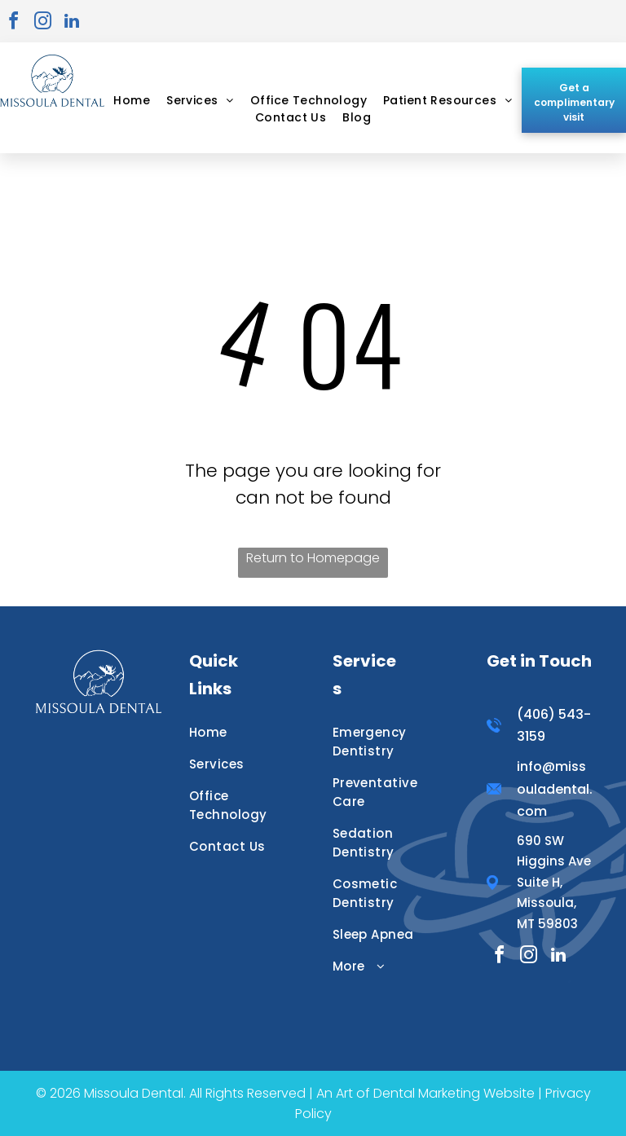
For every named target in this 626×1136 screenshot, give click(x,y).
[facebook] (13, 23)
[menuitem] (131, 100)
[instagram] (42, 23)
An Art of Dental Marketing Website (425, 1093)
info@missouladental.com (555, 788)
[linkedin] (72, 23)
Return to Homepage (313, 557)
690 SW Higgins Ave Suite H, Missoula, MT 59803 (554, 882)
